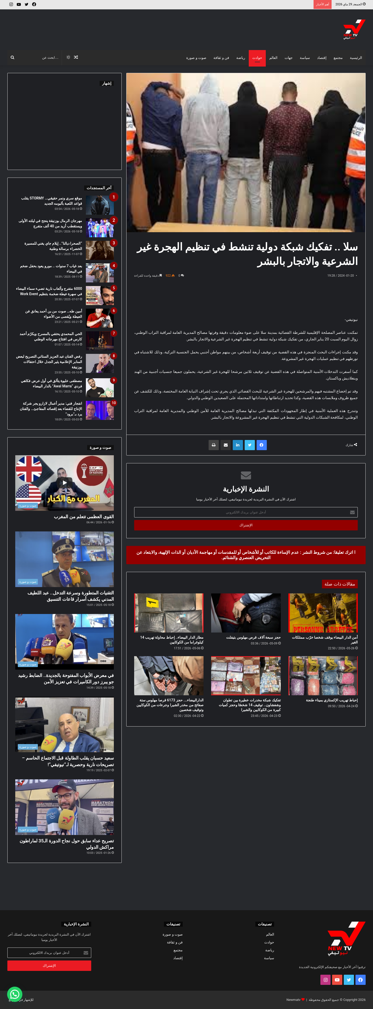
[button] (14, 994)
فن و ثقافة (221, 58)
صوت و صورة (196, 58)
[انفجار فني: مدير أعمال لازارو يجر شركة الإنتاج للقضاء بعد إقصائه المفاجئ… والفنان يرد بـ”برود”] (100, 410)
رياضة (240, 58)
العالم (273, 58)
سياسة (305, 58)
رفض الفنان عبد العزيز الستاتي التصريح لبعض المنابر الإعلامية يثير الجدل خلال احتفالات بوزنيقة (49, 361)
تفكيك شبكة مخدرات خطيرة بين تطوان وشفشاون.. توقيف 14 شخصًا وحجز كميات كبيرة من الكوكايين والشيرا (250, 705)
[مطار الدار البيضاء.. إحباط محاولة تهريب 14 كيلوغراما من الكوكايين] (169, 613)
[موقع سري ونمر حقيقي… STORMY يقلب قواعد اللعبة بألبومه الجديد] (100, 205)
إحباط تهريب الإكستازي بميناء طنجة (332, 700)
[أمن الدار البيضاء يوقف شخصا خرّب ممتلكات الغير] (323, 613)
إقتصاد (322, 58)
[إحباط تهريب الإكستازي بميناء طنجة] (323, 675)
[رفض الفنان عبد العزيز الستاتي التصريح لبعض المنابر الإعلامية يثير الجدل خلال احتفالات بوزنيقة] (100, 363)
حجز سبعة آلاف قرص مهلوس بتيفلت (253, 637)
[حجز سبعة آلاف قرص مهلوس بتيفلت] (246, 613)
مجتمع (338, 58)
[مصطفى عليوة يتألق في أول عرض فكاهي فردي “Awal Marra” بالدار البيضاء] (100, 387)
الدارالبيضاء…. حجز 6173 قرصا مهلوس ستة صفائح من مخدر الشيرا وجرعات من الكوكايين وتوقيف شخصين (170, 705)
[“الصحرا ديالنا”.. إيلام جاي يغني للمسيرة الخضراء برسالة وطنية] (100, 250)
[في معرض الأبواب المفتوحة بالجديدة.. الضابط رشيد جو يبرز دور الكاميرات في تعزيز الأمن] (64, 642)
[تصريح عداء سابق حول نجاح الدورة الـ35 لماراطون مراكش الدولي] (64, 807)
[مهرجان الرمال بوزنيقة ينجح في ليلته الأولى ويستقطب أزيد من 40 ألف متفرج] (100, 227)
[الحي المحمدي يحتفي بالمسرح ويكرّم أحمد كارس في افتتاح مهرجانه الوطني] (100, 340)
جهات (289, 58)
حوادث (257, 58)
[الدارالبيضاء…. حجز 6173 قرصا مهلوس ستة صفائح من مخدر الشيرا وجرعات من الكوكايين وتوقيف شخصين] (169, 675)
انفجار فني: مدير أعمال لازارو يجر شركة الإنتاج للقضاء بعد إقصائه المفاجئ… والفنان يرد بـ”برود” (51, 408)
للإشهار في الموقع (21, 1000)
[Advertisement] (125, 25)
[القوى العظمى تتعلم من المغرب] (64, 483)
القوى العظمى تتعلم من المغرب (84, 516)
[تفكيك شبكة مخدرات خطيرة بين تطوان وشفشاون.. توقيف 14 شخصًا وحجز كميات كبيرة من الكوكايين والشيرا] (246, 675)
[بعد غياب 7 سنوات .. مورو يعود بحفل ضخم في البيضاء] (100, 272)
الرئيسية (356, 58)
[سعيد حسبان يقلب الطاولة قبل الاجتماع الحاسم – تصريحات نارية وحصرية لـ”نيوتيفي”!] (64, 724)
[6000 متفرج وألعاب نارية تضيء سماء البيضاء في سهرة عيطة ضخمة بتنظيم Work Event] (100, 295)
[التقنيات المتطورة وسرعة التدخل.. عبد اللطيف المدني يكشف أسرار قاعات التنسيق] (64, 559)
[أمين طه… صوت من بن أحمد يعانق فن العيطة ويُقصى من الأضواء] (100, 318)
